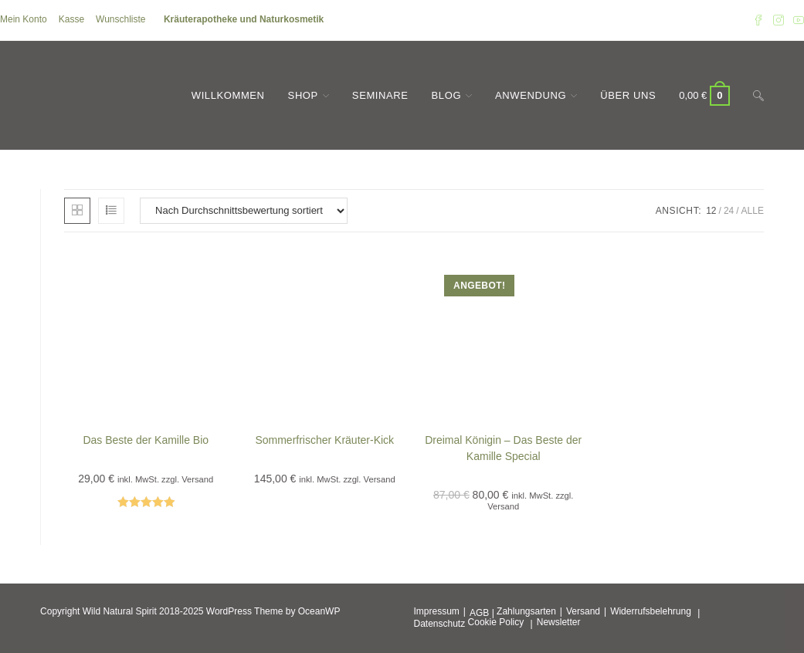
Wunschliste (120, 19)
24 (729, 210)
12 (711, 210)
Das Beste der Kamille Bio (146, 440)
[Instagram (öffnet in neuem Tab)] (778, 20)
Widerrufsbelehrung (650, 611)
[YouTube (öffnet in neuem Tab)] (796, 20)
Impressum (437, 611)
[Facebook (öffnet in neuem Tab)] (758, 20)
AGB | (482, 612)
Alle (752, 210)
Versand (583, 611)
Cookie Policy (496, 622)
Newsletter (559, 622)
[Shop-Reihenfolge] (244, 211)
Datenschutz (440, 623)
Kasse (71, 19)
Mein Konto (23, 19)
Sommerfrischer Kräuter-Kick (324, 440)
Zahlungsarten (526, 611)
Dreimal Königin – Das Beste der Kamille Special (503, 448)
